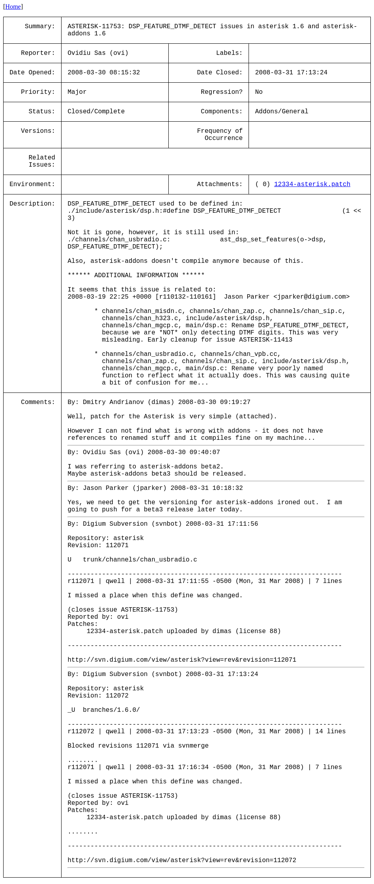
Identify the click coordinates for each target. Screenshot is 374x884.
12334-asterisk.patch (312, 184)
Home (13, 6)
